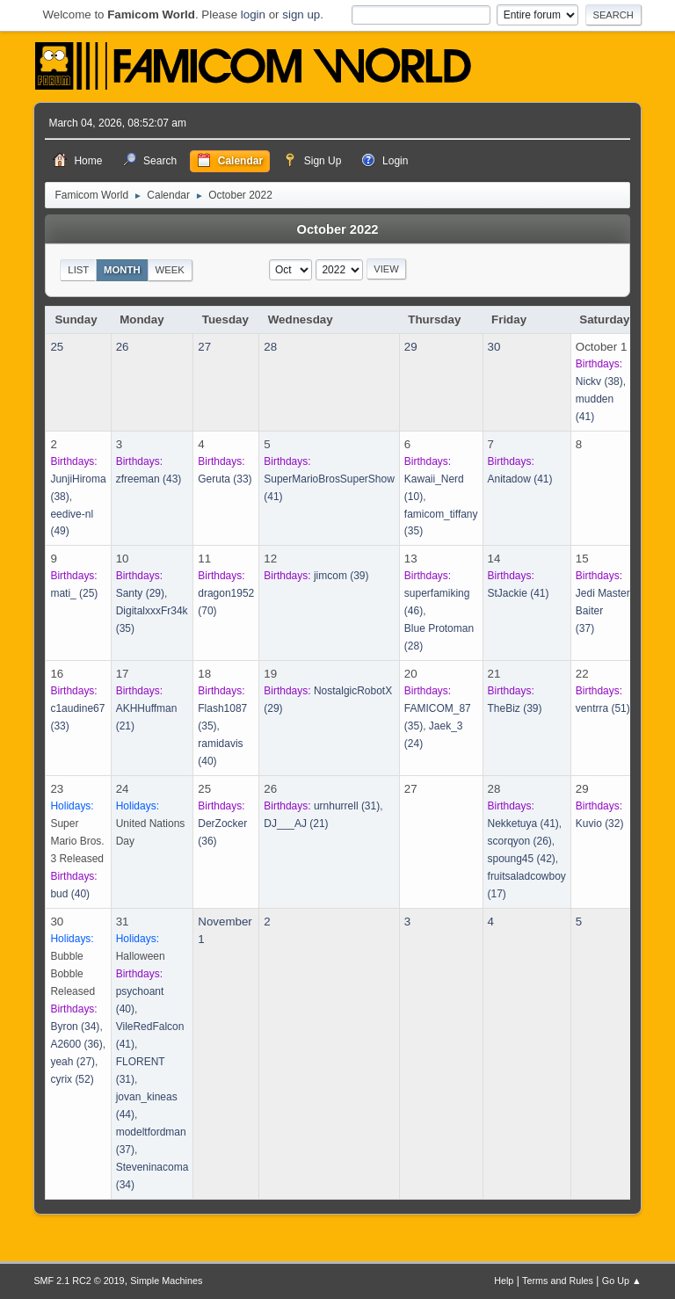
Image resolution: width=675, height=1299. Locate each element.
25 (56, 346)
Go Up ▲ (622, 1280)
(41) (520, 479)
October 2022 (338, 229)
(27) (72, 1062)
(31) (347, 806)
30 (494, 346)
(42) (521, 859)
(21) (296, 823)
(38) (599, 381)
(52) (71, 1079)
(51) (603, 708)
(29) (140, 593)
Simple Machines (166, 1280)
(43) (149, 479)
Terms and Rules (557, 1280)
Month (122, 270)
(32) (600, 823)
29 (410, 346)
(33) (224, 479)
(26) (520, 841)
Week (169, 270)
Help (503, 1280)
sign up (301, 14)
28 (270, 346)
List (78, 270)
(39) (341, 576)
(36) (76, 1044)
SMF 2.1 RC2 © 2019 (78, 1280)
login (253, 14)
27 (204, 346)
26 (122, 346)
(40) (70, 894)
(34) (74, 1026)
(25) (74, 593)
